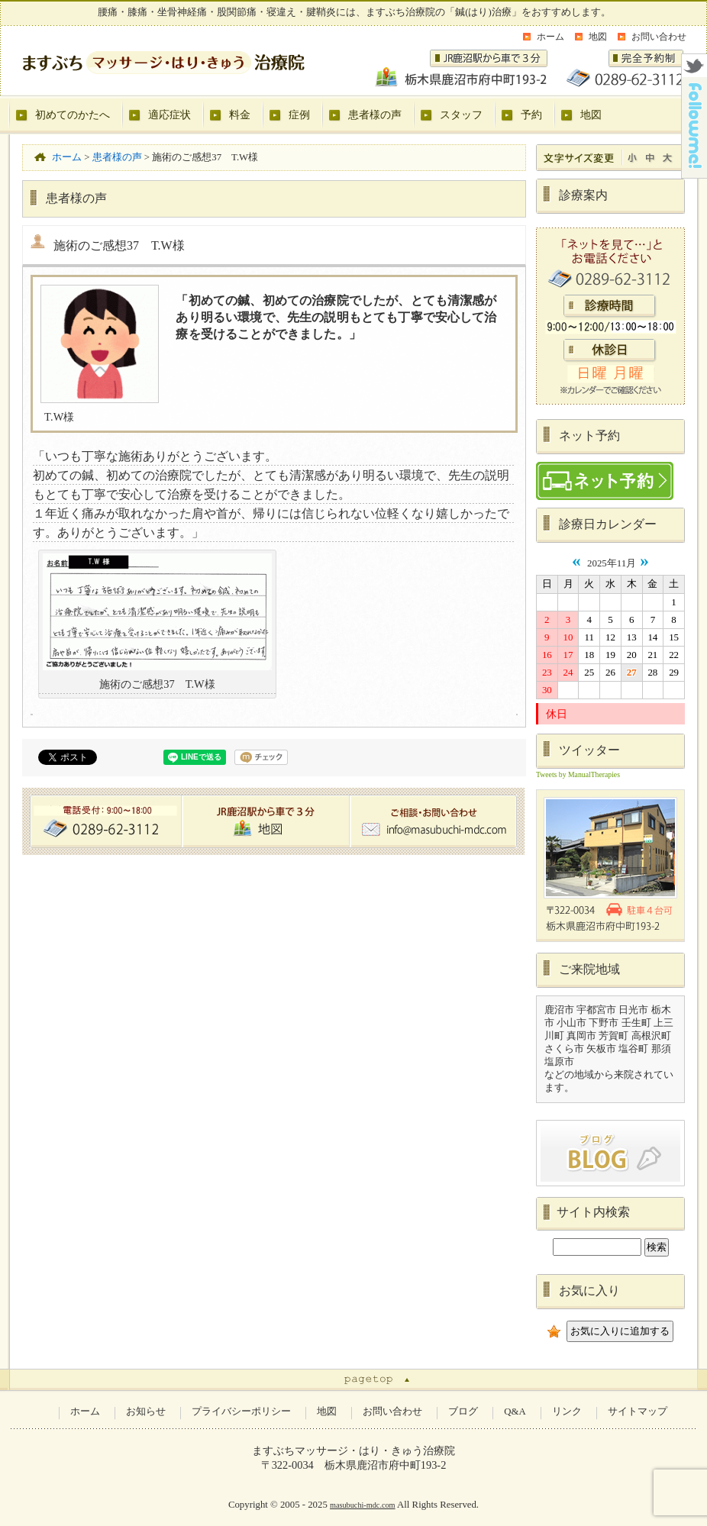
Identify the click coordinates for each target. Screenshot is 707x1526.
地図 (598, 36)
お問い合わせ (658, 36)
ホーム (550, 36)
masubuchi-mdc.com (362, 1505)
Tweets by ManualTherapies (578, 774)
